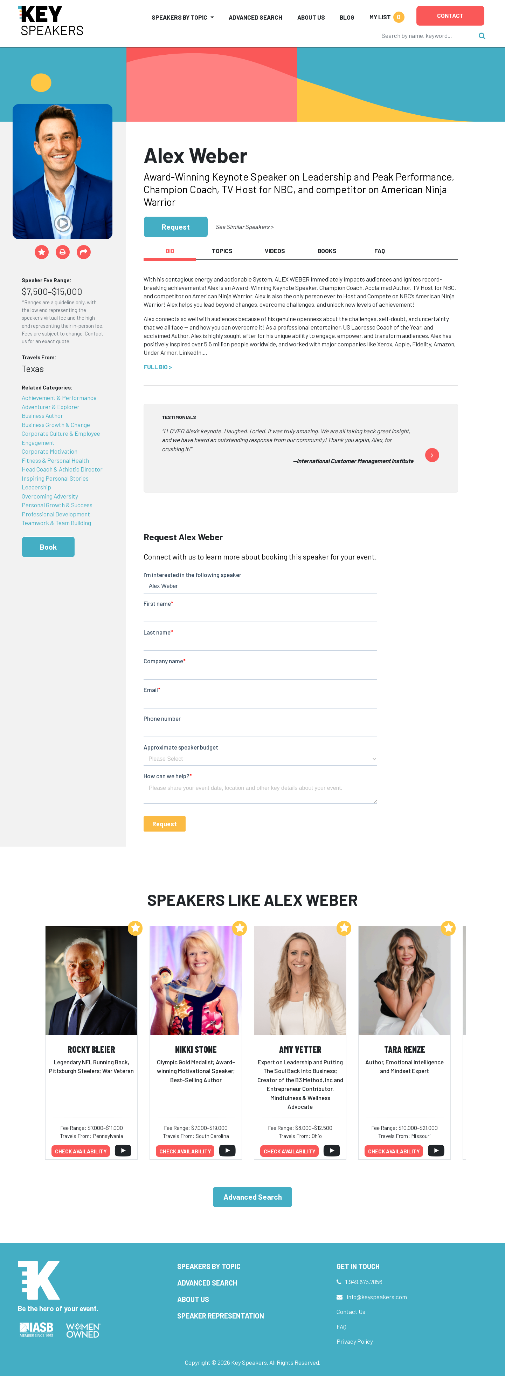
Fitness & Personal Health (55, 460)
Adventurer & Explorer (50, 406)
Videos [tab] (275, 250)
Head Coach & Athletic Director (62, 469)
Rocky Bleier (91, 1049)
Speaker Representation (220, 1315)
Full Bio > (158, 366)
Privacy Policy (355, 1341)
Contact (450, 15)
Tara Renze (404, 1049)
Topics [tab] (222, 250)
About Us (311, 17)
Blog (347, 17)
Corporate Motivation (49, 451)
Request (176, 226)
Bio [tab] (170, 250)
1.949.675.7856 (363, 1281)
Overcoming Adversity (50, 496)
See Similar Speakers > (244, 226)
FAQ (341, 1326)
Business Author (42, 415)
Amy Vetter (300, 1049)
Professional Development (56, 513)
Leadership (36, 486)
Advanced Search (255, 17)
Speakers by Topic (209, 1266)
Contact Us (351, 1311)
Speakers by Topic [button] (179, 17)
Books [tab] (327, 250)
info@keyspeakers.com (377, 1296)
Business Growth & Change (56, 424)
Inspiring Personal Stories (55, 478)
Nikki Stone (196, 1049)
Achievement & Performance (59, 397)
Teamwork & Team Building (56, 522)
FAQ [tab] (379, 250)
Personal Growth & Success (57, 504)
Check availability (81, 1151)
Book (48, 546)
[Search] (426, 35)
